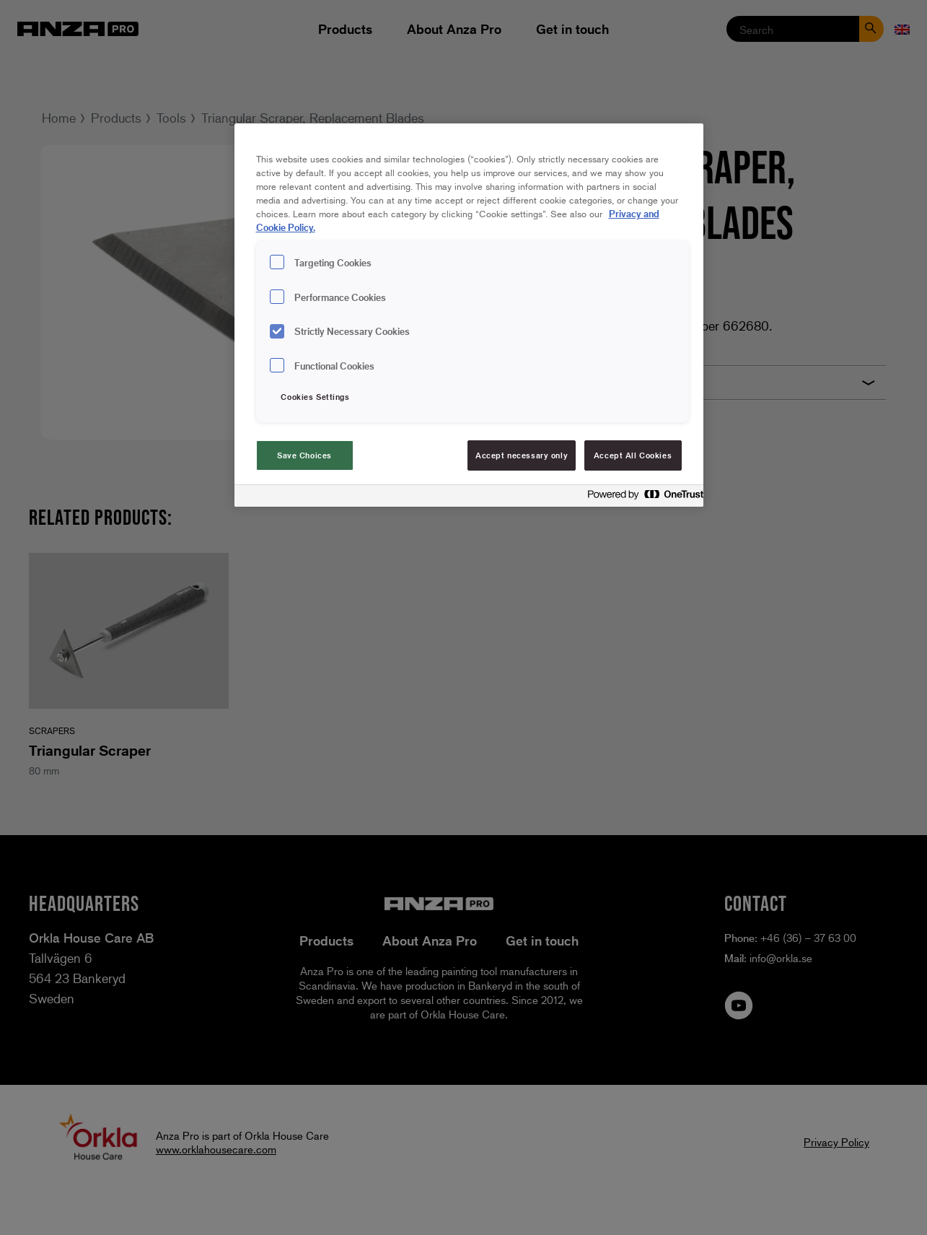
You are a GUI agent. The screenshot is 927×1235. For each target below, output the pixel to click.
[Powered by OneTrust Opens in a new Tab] (641, 498)
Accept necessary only (521, 455)
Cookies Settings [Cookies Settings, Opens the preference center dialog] (315, 396)
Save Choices (304, 455)
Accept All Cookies (633, 455)
